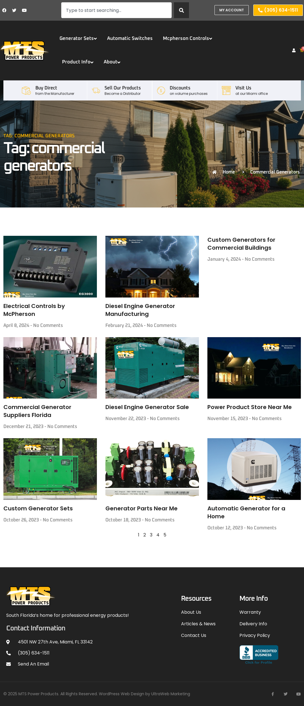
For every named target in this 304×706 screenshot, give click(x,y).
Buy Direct (46, 88)
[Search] (181, 10)
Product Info (77, 62)
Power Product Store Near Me (249, 407)
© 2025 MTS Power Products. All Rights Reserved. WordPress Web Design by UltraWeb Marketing (96, 694)
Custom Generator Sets (38, 508)
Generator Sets (78, 38)
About (112, 62)
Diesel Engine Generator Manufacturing (140, 310)
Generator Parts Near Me (141, 508)
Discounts (180, 88)
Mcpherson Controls (187, 38)
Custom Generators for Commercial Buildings (241, 244)
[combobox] (116, 10)
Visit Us (243, 88)
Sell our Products (123, 88)
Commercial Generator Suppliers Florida (37, 411)
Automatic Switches (130, 38)
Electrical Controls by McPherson (34, 310)
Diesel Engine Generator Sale (147, 407)
